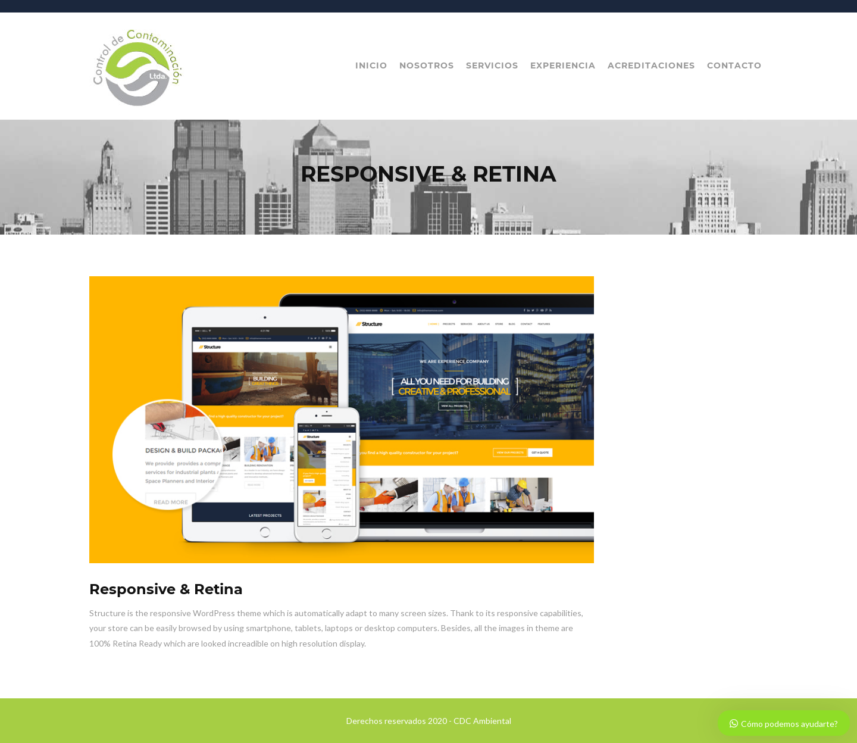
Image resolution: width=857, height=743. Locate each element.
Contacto (734, 65)
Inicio (371, 65)
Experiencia (563, 65)
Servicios (492, 65)
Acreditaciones (651, 65)
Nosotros (426, 65)
